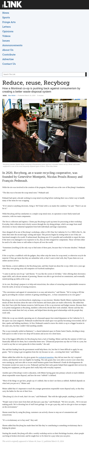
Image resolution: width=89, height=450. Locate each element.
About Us (7, 49)
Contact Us (9, 63)
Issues (6, 40)
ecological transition (46, 357)
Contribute (9, 54)
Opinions (7, 31)
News (5, 12)
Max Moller (12, 95)
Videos (6, 36)
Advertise (8, 59)
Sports (6, 17)
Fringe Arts (9, 22)
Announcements (12, 45)
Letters (6, 26)
